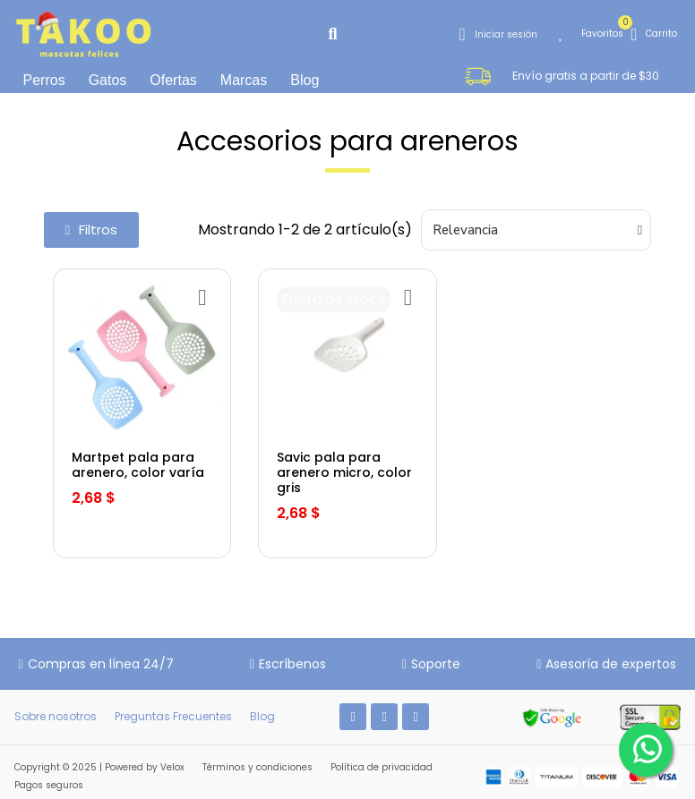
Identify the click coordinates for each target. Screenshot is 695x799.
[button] (333, 34)
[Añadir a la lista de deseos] (202, 297)
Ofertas (173, 80)
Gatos (108, 80)
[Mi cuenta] (498, 34)
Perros (44, 80)
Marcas (243, 80)
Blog (304, 80)
